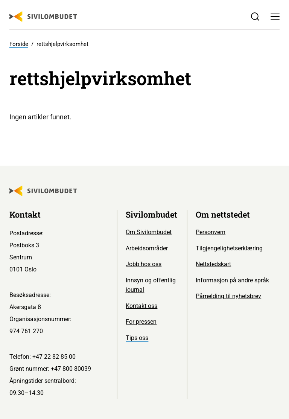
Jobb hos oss (143, 264)
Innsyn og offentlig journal (151, 285)
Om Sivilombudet (149, 232)
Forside (18, 44)
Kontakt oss (141, 305)
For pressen (141, 321)
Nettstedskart (213, 264)
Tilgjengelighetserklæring (229, 248)
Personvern (210, 232)
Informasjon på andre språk (232, 280)
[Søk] (255, 17)
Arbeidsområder (147, 248)
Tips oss (137, 337)
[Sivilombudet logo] (43, 16)
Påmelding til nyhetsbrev (228, 296)
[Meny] (275, 16)
